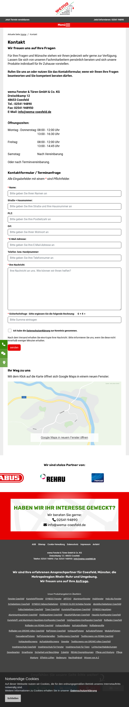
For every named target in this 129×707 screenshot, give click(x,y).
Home (23, 34)
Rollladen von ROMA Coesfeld (39, 625)
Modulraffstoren (112, 631)
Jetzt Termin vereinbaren (17, 19)
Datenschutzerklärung (38, 330)
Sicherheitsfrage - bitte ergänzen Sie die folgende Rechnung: (46, 313)
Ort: (10, 226)
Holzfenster (97, 598)
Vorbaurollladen (62, 625)
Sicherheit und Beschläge (47, 652)
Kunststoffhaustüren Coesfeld (75, 609)
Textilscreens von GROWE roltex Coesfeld (91, 641)
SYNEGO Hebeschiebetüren (45, 604)
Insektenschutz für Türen (78, 647)
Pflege (119, 652)
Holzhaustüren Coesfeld (50, 615)
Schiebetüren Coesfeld (19, 604)
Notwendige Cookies (22, 679)
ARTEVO (67, 598)
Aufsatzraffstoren (94, 631)
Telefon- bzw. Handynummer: (23, 252)
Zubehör (65, 652)
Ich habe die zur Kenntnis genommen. (42, 330)
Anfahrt (96, 544)
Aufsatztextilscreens (49, 641)
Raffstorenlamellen (46, 636)
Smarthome (27, 652)
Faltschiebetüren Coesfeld (30, 609)
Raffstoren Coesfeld (56, 631)
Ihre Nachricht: (16, 264)
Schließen (12, 698)
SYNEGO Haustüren (101, 609)
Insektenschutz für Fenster (51, 647)
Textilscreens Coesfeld (68, 636)
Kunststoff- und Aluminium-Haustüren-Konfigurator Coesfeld (36, 620)
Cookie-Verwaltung (56, 544)
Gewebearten (13, 652)
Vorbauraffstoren (76, 631)
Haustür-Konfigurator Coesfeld (106, 615)
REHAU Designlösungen (82, 652)
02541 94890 (118, 19)
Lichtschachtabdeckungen (104, 647)
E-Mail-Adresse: (17, 239)
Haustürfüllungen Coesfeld (77, 615)
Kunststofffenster (34, 598)
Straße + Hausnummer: (20, 200)
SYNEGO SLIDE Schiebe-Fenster (75, 604)
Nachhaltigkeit (75, 657)
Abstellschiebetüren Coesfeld (107, 604)
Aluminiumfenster (81, 598)
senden (14, 347)
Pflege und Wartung (105, 652)
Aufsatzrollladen (80, 625)
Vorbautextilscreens (27, 641)
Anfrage (82, 581)
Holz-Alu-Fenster (113, 598)
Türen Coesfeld (52, 609)
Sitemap (41, 544)
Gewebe (65, 641)
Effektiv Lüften (47, 657)
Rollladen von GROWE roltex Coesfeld (26, 631)
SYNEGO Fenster (53, 598)
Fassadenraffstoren (25, 636)
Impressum (85, 544)
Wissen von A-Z (91, 657)
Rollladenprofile (97, 625)
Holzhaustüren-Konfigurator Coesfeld (84, 620)
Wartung (34, 657)
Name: (12, 187)
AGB (34, 544)
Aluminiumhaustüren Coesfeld (23, 615)
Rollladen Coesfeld (113, 620)
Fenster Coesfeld (16, 598)
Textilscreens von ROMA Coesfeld (97, 636)
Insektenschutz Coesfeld (24, 647)
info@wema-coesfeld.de (34, 112)
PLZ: (10, 213)
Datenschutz (72, 544)
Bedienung (61, 657)
